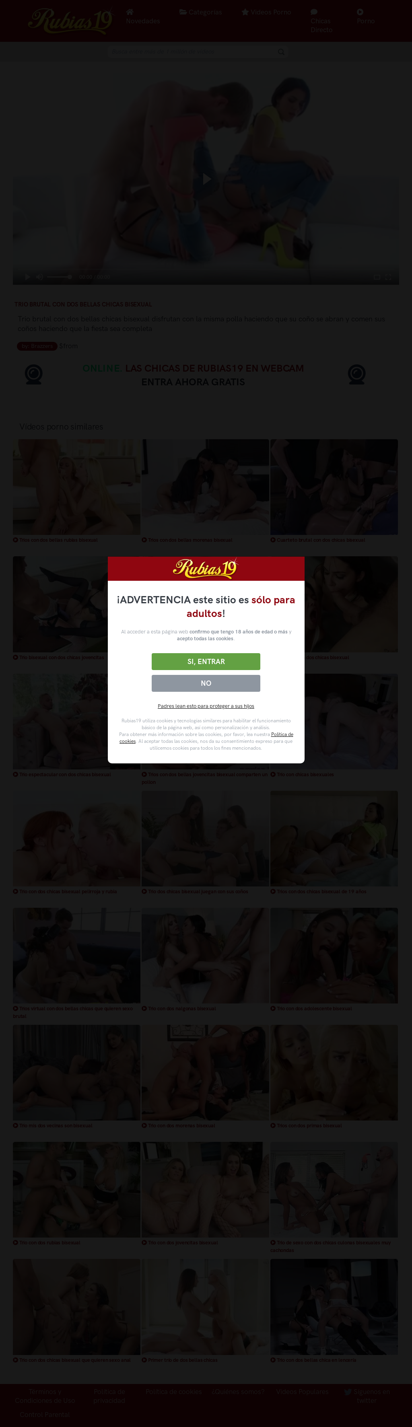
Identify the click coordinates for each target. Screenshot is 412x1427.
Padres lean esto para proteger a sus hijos (206, 706)
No (206, 683)
